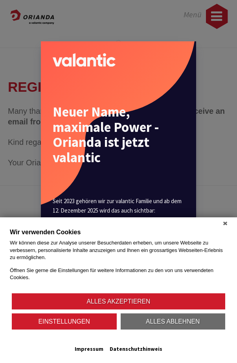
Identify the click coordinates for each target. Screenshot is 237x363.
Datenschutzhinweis (136, 348)
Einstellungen (64, 321)
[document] (118, 260)
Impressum (89, 348)
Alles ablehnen (173, 321)
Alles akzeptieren (119, 301)
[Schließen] (225, 223)
